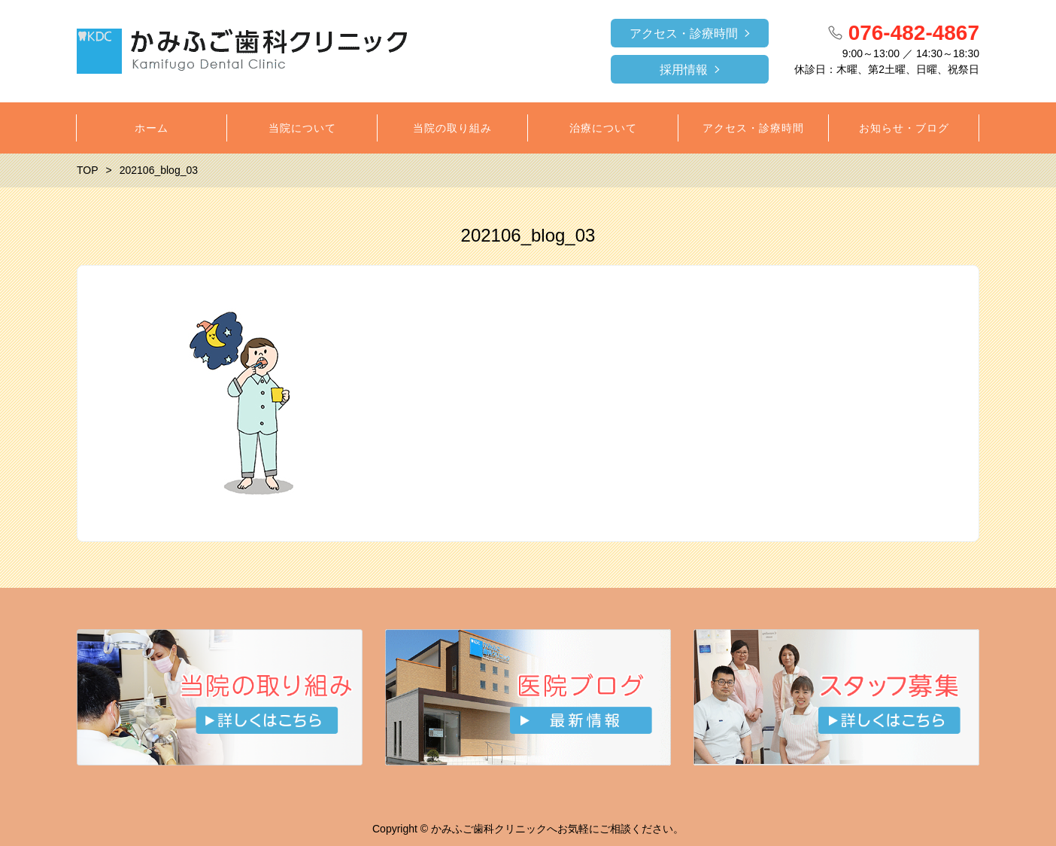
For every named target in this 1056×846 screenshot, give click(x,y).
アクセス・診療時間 (684, 33)
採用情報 (684, 69)
